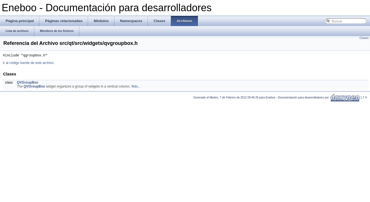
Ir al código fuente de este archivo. (28, 64)
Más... (136, 87)
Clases (364, 38)
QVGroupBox (27, 83)
